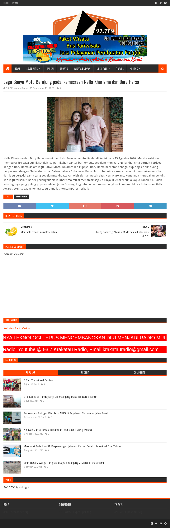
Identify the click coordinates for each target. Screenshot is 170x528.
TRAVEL (120, 68)
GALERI (50, 68)
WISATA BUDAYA (82, 68)
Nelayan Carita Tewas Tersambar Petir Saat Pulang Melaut (58, 429)
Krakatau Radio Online (16, 328)
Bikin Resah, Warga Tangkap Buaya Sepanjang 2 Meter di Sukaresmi (64, 462)
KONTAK (15, 3)
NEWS (17, 68)
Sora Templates (24, 523)
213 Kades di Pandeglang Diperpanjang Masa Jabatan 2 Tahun (60, 396)
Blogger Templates (46, 523)
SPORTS (64, 68)
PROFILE (6, 3)
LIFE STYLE (102, 68)
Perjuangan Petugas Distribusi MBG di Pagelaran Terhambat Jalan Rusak (66, 413)
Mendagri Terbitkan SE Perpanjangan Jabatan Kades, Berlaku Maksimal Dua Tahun (72, 446)
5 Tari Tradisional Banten (38, 380)
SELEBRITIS (32, 68)
